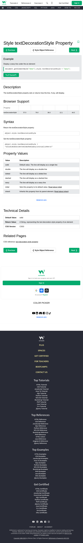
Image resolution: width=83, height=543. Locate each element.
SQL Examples (40, 463)
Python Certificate (41, 499)
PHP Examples (40, 471)
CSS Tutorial (41, 387)
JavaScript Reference (40, 424)
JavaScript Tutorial (41, 389)
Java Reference (40, 439)
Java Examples (40, 473)
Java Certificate (41, 506)
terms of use (68, 533)
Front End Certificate (41, 495)
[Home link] (4, 3)
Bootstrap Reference (40, 432)
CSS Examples (40, 456)
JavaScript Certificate (41, 493)
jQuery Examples (40, 478)
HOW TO (68, 8)
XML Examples (40, 476)
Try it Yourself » (11, 75)
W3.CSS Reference (40, 430)
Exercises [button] (38, 3)
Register (45, 295)
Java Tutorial (41, 404)
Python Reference (40, 428)
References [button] (26, 3)
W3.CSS (77, 8)
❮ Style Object (43, 50)
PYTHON (44, 8)
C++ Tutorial (41, 406)
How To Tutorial (41, 391)
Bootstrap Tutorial (41, 400)
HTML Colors (40, 437)
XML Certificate (41, 512)
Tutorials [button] (14, 3)
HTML (9, 8)
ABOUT (40, 527)
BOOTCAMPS (41, 366)
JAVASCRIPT (26, 8)
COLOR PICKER (41, 303)
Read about (55, 187)
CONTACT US (41, 372)
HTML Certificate (41, 489)
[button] (47, 3)
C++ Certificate (41, 508)
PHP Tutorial (41, 402)
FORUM (32, 527)
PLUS (41, 345)
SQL (35, 8)
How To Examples (40, 460)
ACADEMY (48, 527)
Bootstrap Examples (40, 469)
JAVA (52, 8)
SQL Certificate (41, 497)
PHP (59, 8)
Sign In (41, 283)
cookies (36, 535)
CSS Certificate (41, 491)
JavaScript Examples (40, 458)
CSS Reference (40, 421)
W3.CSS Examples (40, 467)
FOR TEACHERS (41, 361)
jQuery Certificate (41, 504)
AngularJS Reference (40, 441)
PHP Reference (40, 434)
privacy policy (45, 535)
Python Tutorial (41, 395)
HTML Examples (40, 454)
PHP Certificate (41, 502)
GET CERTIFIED (41, 355)
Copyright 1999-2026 (20, 538)
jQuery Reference (40, 443)
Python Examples (40, 465)
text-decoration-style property (27, 242)
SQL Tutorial (41, 393)
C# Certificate (41, 510)
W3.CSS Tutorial (41, 398)
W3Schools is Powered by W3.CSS (59, 538)
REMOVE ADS (41, 200)
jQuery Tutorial (41, 408)
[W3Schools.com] (41, 339)
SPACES (41, 350)
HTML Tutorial (41, 385)
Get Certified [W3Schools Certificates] (63, 3)
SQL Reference (40, 426)
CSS (16, 8)
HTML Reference (40, 419)
